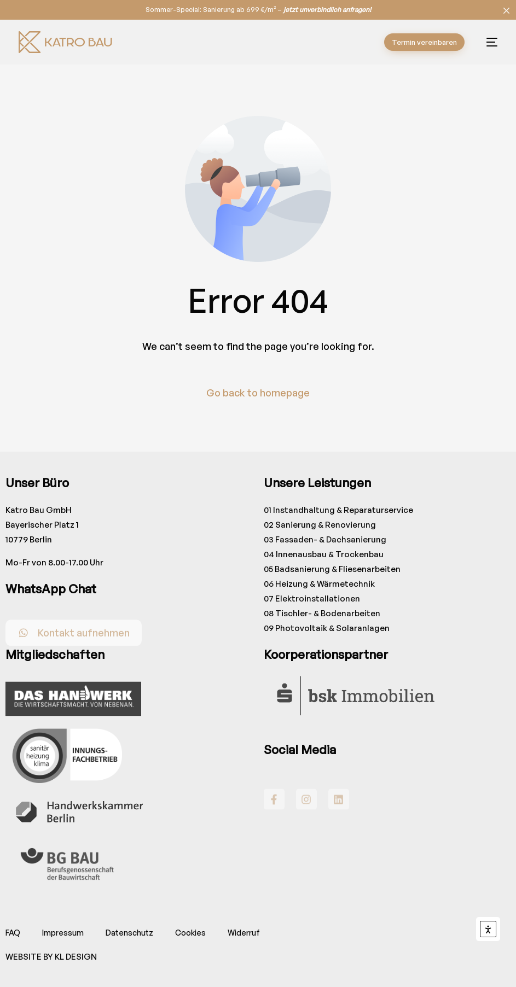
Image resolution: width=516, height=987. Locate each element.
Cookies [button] (190, 932)
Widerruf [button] (244, 932)
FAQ (12, 932)
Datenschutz (129, 932)
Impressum (63, 932)
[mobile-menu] (486, 42)
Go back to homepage (258, 393)
